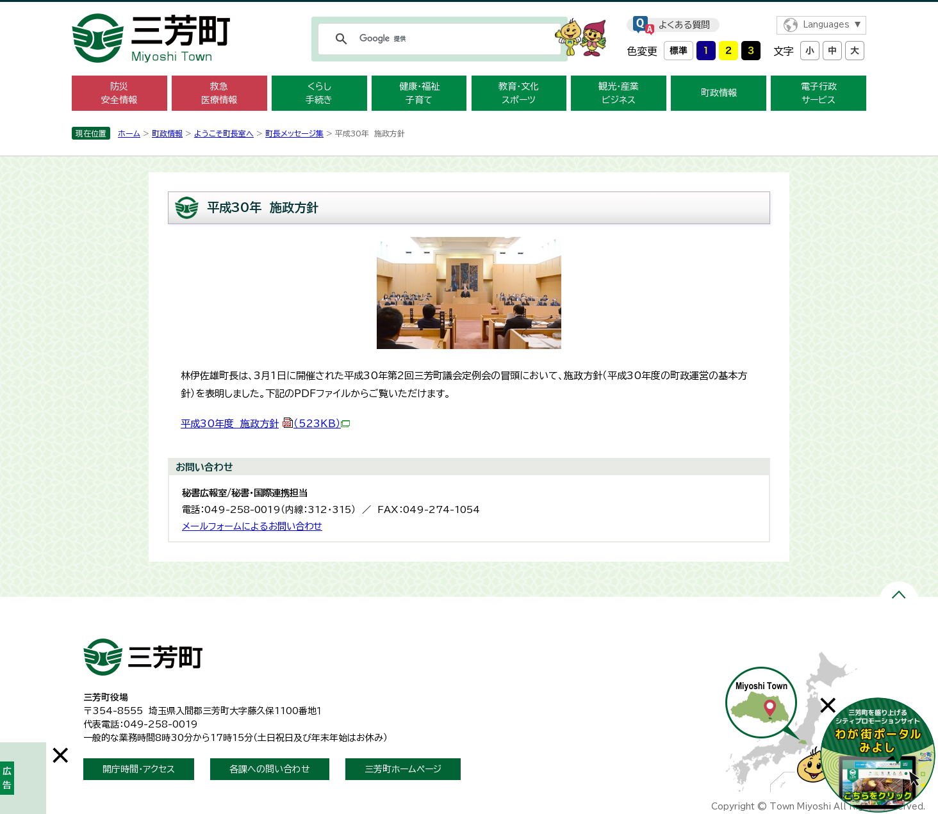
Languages (826, 24)
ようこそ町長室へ (224, 133)
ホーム (129, 133)
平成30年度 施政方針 (265, 423)
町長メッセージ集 (294, 133)
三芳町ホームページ (403, 769)
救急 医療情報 (219, 93)
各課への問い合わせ (269, 769)
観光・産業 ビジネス (618, 93)
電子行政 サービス (819, 93)
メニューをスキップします (469, 8)
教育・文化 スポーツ (518, 93)
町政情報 (719, 92)
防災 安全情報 (119, 93)
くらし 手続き (319, 93)
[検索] (437, 39)
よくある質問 (684, 24)
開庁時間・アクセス (139, 769)
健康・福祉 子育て (419, 93)
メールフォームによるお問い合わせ (252, 526)
